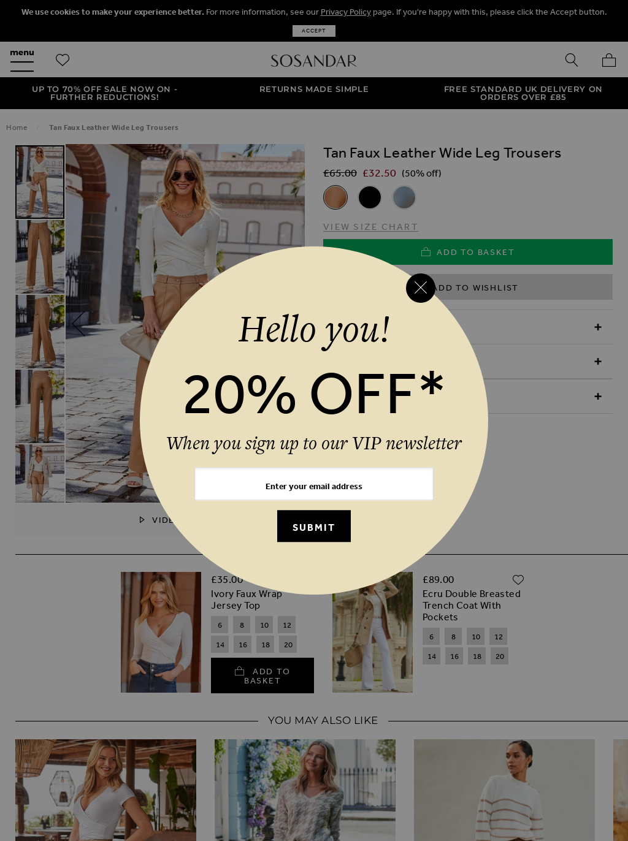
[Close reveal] (420, 288)
